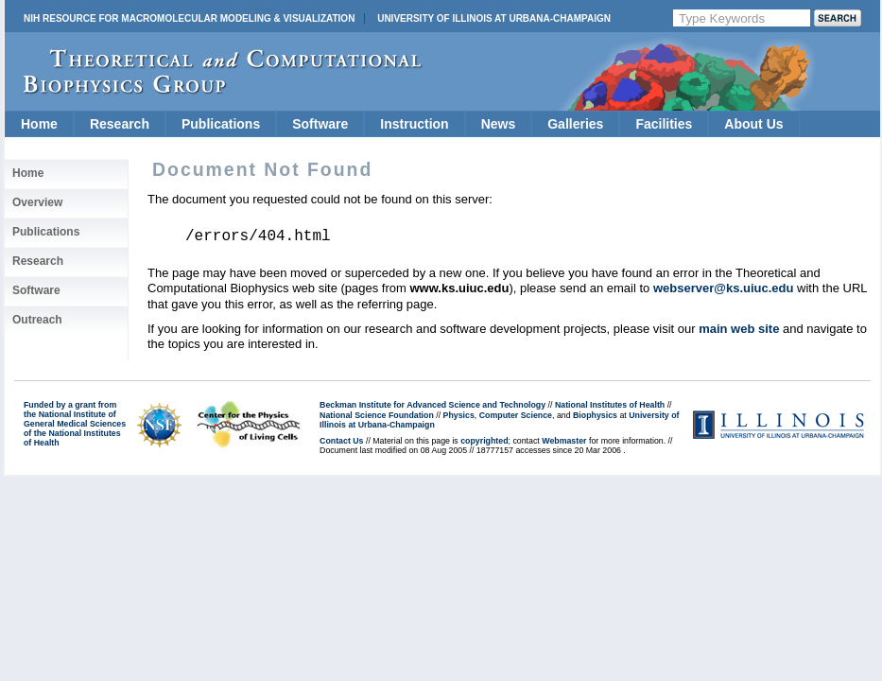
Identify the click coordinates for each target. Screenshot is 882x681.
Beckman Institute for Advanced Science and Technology (432, 405)
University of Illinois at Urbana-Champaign (494, 18)
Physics (459, 415)
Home (39, 123)
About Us (753, 123)
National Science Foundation (377, 415)
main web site (739, 329)
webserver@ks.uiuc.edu (723, 288)
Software (320, 123)
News (498, 123)
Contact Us (341, 440)
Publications (221, 123)
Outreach (37, 319)
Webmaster (564, 440)
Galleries (575, 123)
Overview (37, 202)
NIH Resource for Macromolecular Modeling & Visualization (189, 18)
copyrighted (484, 440)
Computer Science (515, 415)
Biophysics (595, 415)
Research (119, 123)
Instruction (414, 123)
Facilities (663, 123)
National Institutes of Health (610, 405)
